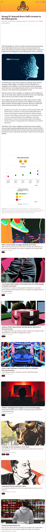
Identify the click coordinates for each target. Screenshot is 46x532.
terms (27, 212)
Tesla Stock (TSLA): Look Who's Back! (14, 486)
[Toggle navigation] (2, 2)
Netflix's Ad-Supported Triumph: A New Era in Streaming (21, 408)
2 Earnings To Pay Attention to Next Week (15, 447)
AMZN (3, 336)
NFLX (3, 415)
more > (36, 185)
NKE (3, 252)
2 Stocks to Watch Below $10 (11, 525)
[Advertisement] (23, 35)
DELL (23, 164)
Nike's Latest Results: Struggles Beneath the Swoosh (19, 245)
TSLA (3, 375)
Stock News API (25, 204)
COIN (7, 454)
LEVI (3, 295)
